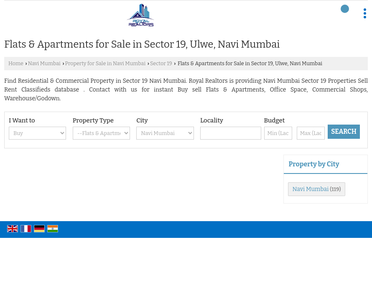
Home (15, 63)
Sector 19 (161, 63)
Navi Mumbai (44, 63)
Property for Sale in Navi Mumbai (105, 63)
